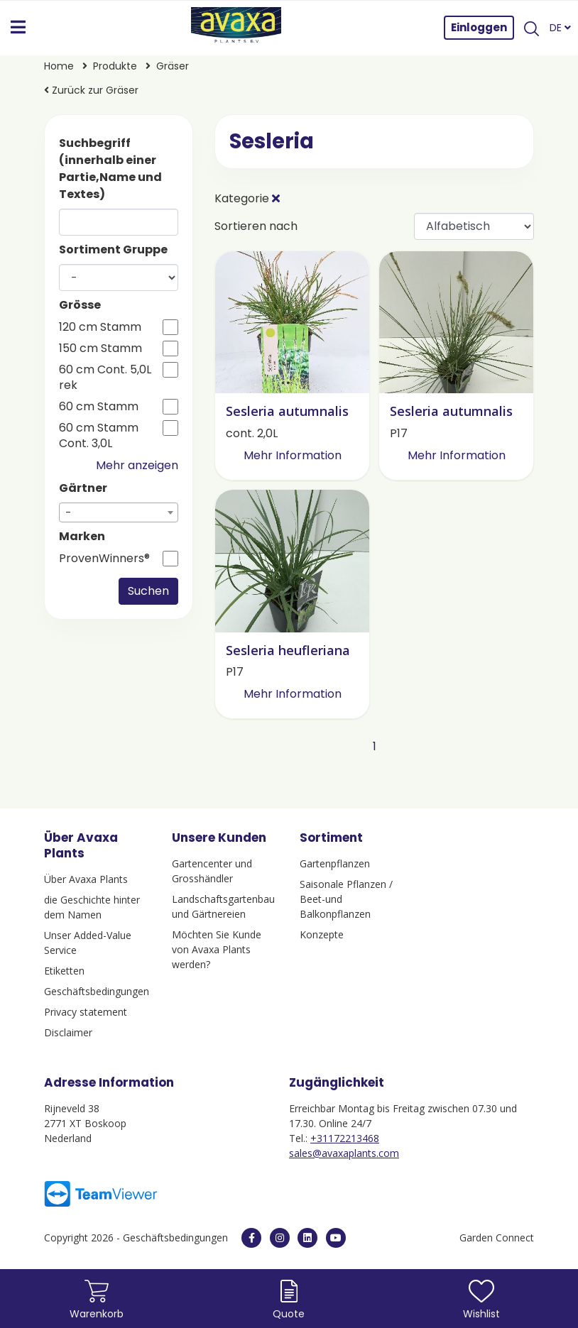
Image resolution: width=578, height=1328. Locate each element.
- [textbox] (68, 513)
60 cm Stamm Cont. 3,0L (98, 435)
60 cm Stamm (98, 407)
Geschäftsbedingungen (96, 991)
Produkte (116, 66)
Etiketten (64, 970)
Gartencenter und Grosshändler (212, 871)
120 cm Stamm (100, 327)
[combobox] (118, 512)
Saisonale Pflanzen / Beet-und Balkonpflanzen (346, 899)
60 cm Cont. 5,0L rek (105, 377)
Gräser (172, 66)
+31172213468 (344, 1138)
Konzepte (322, 934)
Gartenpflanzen (335, 863)
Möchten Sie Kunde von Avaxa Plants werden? (216, 949)
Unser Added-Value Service (87, 942)
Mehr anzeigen (137, 465)
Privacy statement (85, 1012)
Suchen (148, 591)
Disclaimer (68, 1032)
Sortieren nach (256, 226)
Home (60, 66)
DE (560, 28)
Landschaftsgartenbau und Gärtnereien (223, 906)
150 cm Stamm (100, 348)
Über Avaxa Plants (86, 879)
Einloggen (479, 27)
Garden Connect (496, 1237)
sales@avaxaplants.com (344, 1153)
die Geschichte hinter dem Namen (92, 907)
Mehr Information (293, 455)
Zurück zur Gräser (91, 90)
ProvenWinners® (104, 558)
